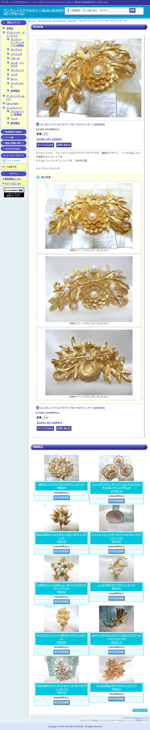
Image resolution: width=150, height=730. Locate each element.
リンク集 (9, 137)
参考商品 (15, 90)
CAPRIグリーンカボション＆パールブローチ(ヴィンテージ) (61, 588)
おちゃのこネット (140, 718)
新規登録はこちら (13, 179)
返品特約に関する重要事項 (49, 139)
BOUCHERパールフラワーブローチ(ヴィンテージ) (61, 538)
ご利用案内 (75, 10)
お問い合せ (92, 10)
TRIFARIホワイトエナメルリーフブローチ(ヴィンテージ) (61, 689)
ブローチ (15, 58)
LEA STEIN (12, 103)
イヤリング (16, 54)
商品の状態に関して (14, 143)
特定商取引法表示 (13, 132)
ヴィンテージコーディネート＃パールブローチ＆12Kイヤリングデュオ (116, 488)
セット (14, 79)
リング (14, 74)
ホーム (32, 21)
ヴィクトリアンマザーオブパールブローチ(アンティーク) (116, 538)
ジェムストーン (14, 108)
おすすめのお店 (12, 149)
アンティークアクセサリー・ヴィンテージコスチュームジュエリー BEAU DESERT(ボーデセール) (54, 2)
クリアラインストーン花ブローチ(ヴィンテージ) (61, 639)
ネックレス (16, 49)
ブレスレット (17, 70)
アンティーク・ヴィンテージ (51, 21)
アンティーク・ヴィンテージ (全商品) (17, 42)
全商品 (9, 28)
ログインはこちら (13, 183)
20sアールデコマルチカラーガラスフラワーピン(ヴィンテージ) (116, 639)
